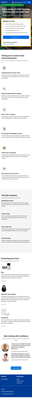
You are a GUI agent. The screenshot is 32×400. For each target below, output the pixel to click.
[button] (12, 5)
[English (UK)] (13, 2)
